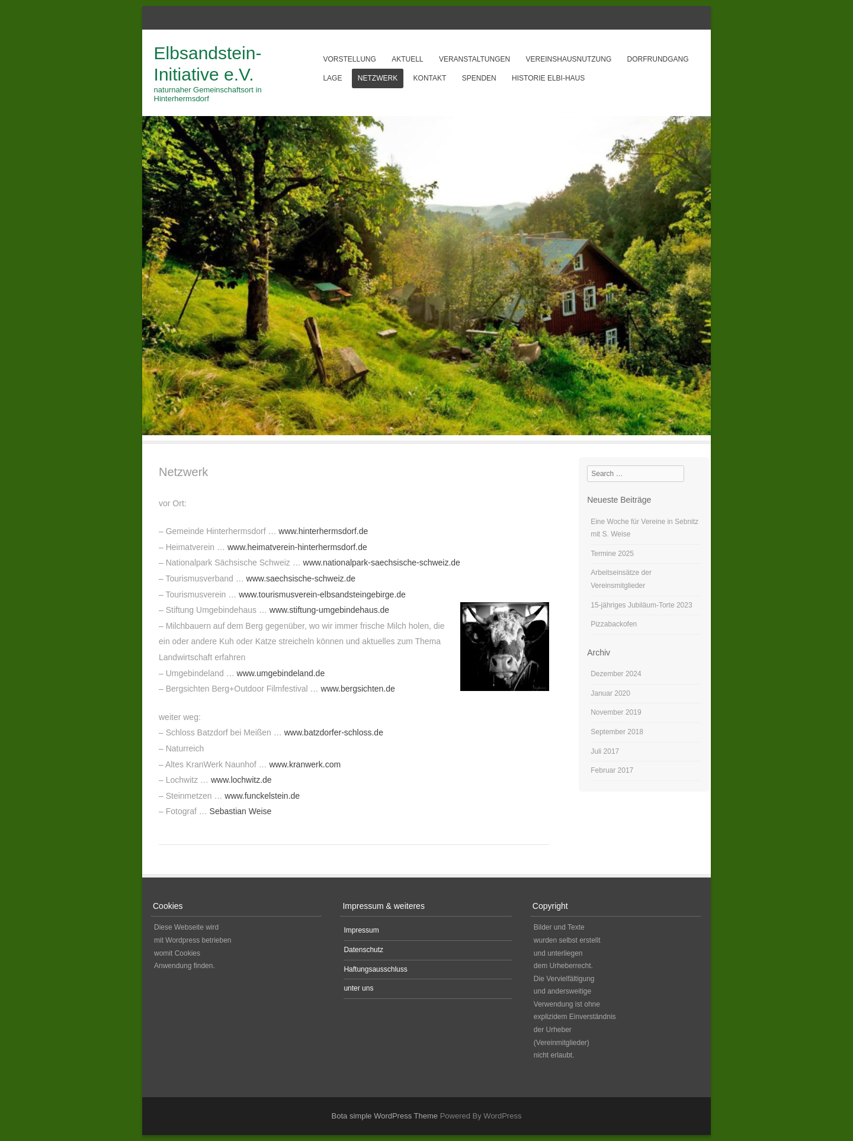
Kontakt (430, 78)
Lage (332, 78)
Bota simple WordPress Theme (385, 1115)
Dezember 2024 (616, 674)
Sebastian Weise (241, 811)
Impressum (361, 930)
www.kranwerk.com (305, 764)
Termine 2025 (612, 553)
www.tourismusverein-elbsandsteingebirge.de (322, 594)
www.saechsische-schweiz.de (300, 578)
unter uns (358, 988)
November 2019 (616, 712)
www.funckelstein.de (262, 796)
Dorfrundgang (658, 59)
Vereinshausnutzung (569, 59)
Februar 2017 (612, 770)
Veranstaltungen (474, 59)
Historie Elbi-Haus (548, 78)
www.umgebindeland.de (281, 673)
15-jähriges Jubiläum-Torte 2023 (641, 605)
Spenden (479, 78)
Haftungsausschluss (375, 969)
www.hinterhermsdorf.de (323, 531)
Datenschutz (363, 950)
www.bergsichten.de (358, 688)
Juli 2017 (605, 751)
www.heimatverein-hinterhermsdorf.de (297, 547)
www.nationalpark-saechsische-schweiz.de (381, 562)
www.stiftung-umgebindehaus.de (329, 610)
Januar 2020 (610, 693)
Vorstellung (349, 59)
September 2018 (617, 732)
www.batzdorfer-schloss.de (333, 732)
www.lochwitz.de (241, 780)
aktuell (407, 59)
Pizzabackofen (614, 624)
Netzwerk (377, 78)
